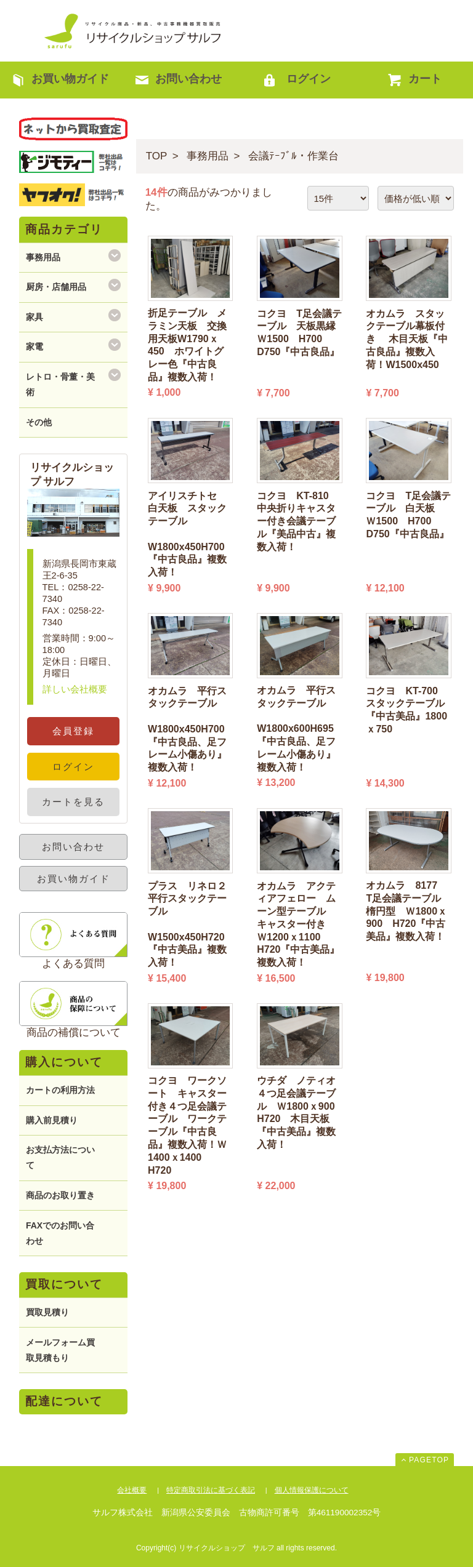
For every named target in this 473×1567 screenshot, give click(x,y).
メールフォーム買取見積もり (60, 1350)
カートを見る (73, 801)
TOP (157, 156)
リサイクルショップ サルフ (133, 30)
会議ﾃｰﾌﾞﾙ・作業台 (293, 156)
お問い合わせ (73, 846)
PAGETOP (429, 1460)
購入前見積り (52, 1120)
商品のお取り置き (60, 1195)
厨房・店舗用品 (56, 287)
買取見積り (47, 1312)
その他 (39, 422)
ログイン (73, 766)
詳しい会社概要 (74, 689)
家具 (34, 317)
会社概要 (132, 1490)
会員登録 (73, 731)
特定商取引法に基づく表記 (210, 1490)
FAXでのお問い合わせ (60, 1233)
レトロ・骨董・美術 (60, 384)
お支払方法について (60, 1157)
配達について (64, 1401)
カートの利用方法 (60, 1090)
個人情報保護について (312, 1490)
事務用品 (207, 156)
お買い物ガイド (73, 878)
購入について (64, 1062)
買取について (64, 1284)
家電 (34, 346)
